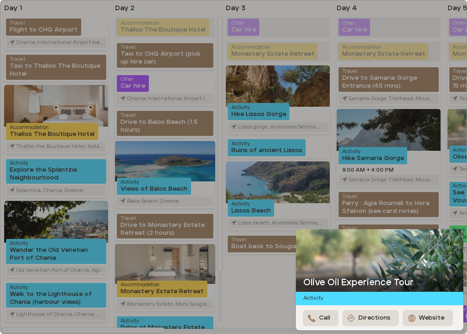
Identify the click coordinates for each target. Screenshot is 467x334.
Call (319, 318)
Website (426, 318)
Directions (368, 318)
